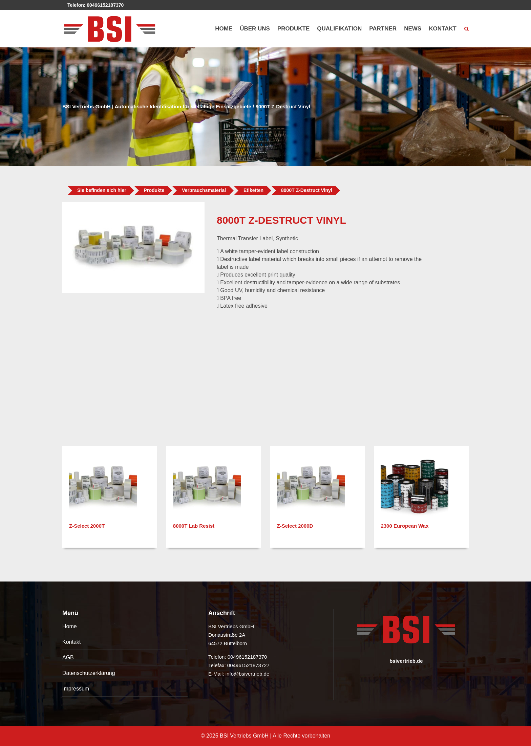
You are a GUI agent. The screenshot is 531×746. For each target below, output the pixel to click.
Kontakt (71, 642)
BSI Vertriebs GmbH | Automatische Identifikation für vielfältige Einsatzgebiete (156, 106)
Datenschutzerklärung (88, 673)
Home (69, 626)
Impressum (75, 689)
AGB (68, 657)
